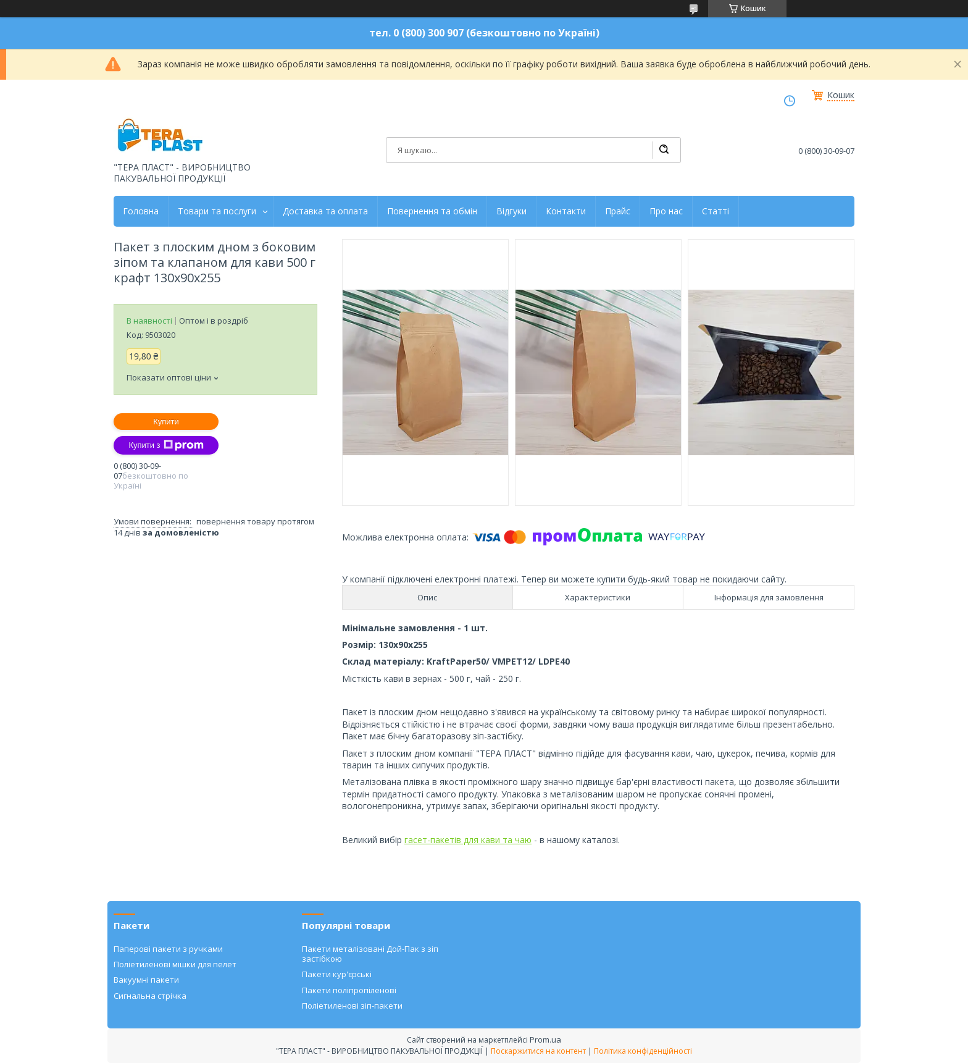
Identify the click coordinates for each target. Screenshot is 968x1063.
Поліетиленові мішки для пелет (175, 964)
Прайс (617, 211)
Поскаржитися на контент (538, 1051)
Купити (166, 421)
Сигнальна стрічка (150, 995)
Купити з (165, 445)
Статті (715, 211)
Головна (141, 211)
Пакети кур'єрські (337, 974)
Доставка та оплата (325, 211)
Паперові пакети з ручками (168, 948)
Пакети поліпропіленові (349, 990)
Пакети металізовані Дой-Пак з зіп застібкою (370, 953)
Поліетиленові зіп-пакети (352, 1005)
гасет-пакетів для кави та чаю (468, 840)
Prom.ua (545, 1039)
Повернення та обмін (432, 211)
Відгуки (511, 211)
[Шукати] (664, 150)
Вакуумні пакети (146, 979)
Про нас (666, 211)
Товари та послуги (217, 211)
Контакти (566, 211)
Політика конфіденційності (643, 1051)
